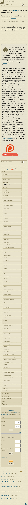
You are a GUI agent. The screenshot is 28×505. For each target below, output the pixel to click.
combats (3, 414)
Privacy (20, 503)
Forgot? (19, 432)
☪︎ (15, 169)
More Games (6, 399)
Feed (2, 472)
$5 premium (15, 10)
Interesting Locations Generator (8, 491)
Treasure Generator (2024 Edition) (9, 486)
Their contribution (7, 138)
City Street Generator (6, 473)
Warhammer (6, 396)
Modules (5, 320)
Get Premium (11, 410)
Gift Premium (4, 457)
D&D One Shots (4, 476)
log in (11, 16)
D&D (3, 172)
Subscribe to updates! (6, 169)
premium (13, 18)
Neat (3, 401)
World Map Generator (6, 498)
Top (26, 504)
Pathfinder (5, 393)
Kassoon (7, 1)
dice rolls (8, 414)
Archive (2, 501)
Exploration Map (5, 479)
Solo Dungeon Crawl (6, 495)
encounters (16, 412)
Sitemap (20, 501)
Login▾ (13, 1)
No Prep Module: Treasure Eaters (9, 481)
